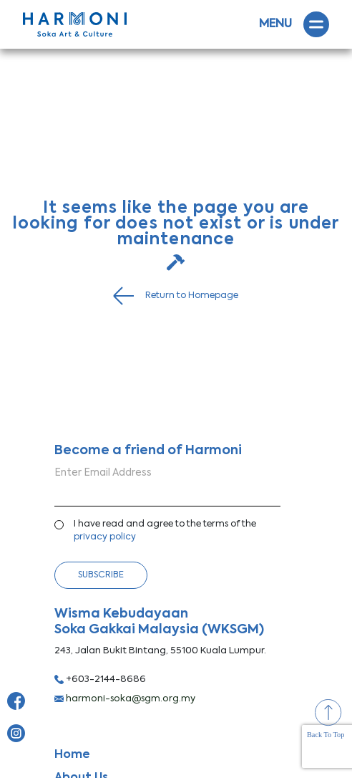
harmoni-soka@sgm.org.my (124, 698)
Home (72, 755)
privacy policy (105, 537)
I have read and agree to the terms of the (165, 530)
